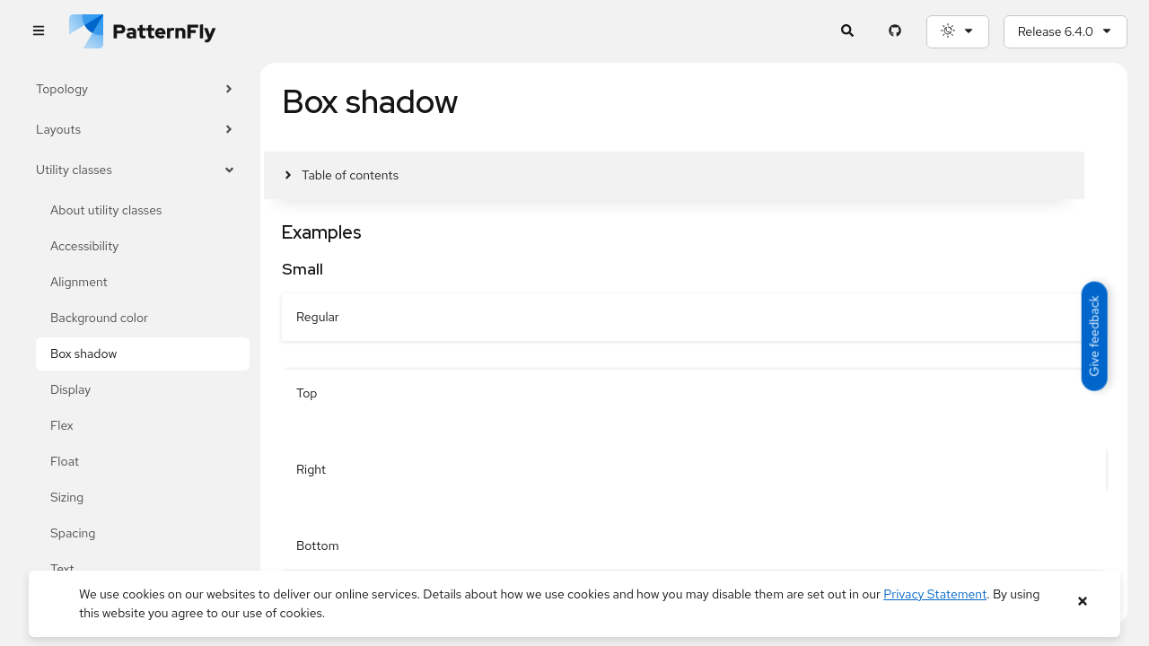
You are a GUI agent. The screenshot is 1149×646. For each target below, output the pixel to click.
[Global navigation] (38, 31)
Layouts (135, 129)
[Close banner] (1082, 601)
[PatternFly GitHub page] (895, 31)
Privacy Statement (935, 594)
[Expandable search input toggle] (847, 31)
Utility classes (135, 170)
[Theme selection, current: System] (957, 31)
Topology (135, 89)
